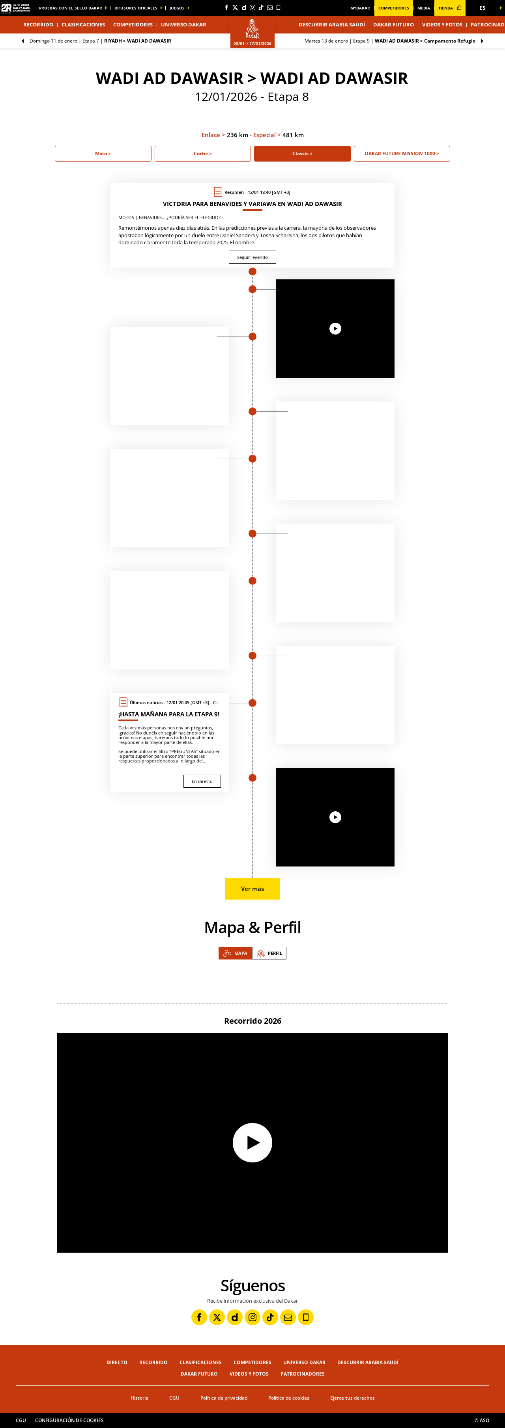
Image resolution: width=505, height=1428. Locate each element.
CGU (174, 1398)
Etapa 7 (100, 40)
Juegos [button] (177, 8)
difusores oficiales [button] (135, 8)
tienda (450, 8)
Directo (117, 1362)
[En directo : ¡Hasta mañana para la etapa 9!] (169, 742)
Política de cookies (288, 1398)
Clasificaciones (83, 24)
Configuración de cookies (69, 1420)
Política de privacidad (223, 1398)
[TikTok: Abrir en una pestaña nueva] (261, 7)
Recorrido (153, 1362)
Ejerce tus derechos (352, 1398)
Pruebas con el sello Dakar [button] (70, 8)
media (423, 8)
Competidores (393, 8)
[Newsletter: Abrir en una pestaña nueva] (270, 7)
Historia (139, 1398)
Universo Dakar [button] (183, 24)
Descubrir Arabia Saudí (332, 24)
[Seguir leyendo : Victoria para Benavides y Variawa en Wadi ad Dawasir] (252, 225)
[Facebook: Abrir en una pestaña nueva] (226, 7)
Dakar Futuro (393, 24)
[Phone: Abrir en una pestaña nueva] (278, 7)
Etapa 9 (390, 40)
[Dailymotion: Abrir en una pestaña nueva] (244, 7)
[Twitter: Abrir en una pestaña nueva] (235, 7)
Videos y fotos (442, 24)
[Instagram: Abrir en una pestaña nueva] (252, 7)
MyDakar (360, 8)
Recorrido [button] (38, 24)
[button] (485, 8)
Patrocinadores (303, 1373)
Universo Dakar (304, 1362)
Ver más (252, 888)
